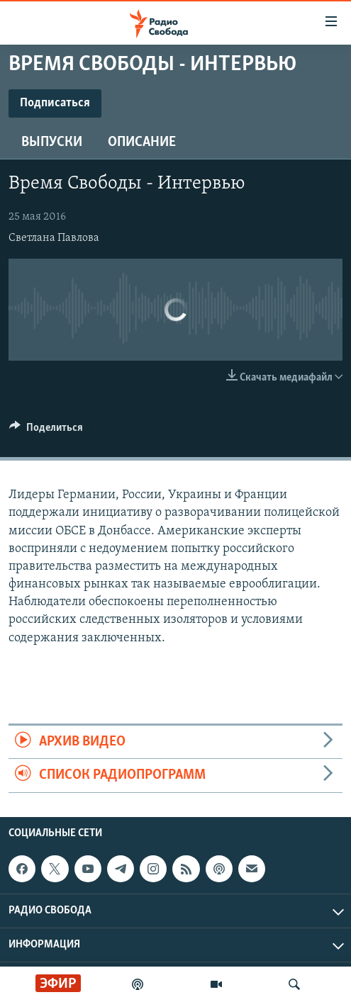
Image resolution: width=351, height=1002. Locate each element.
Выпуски (51, 142)
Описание (142, 142)
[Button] (46, 430)
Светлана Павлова (54, 238)
